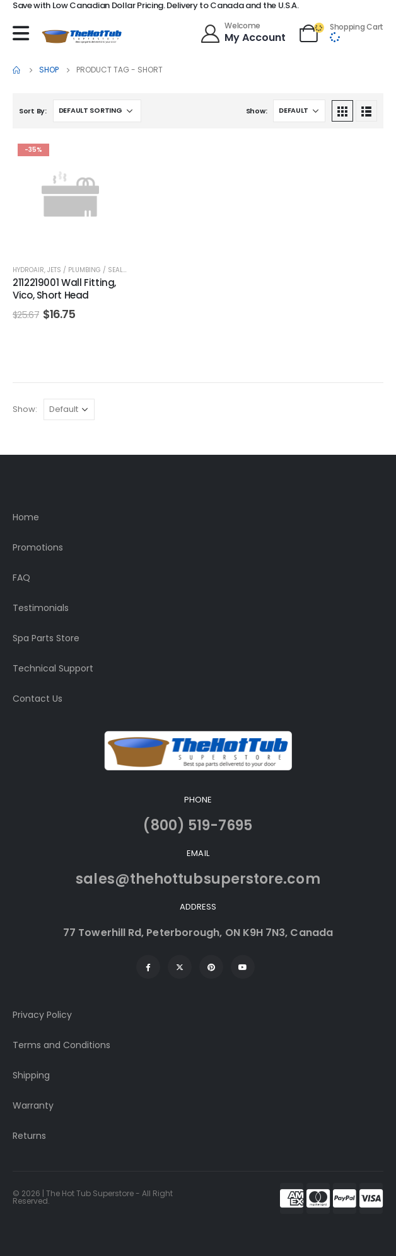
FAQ (21, 577)
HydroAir (28, 270)
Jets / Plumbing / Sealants (93, 270)
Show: (256, 111)
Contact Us (37, 698)
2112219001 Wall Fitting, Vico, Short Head (64, 289)
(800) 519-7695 (197, 825)
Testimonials (41, 608)
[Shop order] (97, 111)
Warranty (33, 1105)
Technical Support (53, 668)
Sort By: (33, 111)
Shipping (31, 1075)
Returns (29, 1135)
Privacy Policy (42, 1014)
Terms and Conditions (61, 1045)
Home (26, 517)
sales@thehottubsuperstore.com (198, 879)
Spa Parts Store (46, 638)
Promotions (38, 547)
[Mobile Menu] (24, 33)
